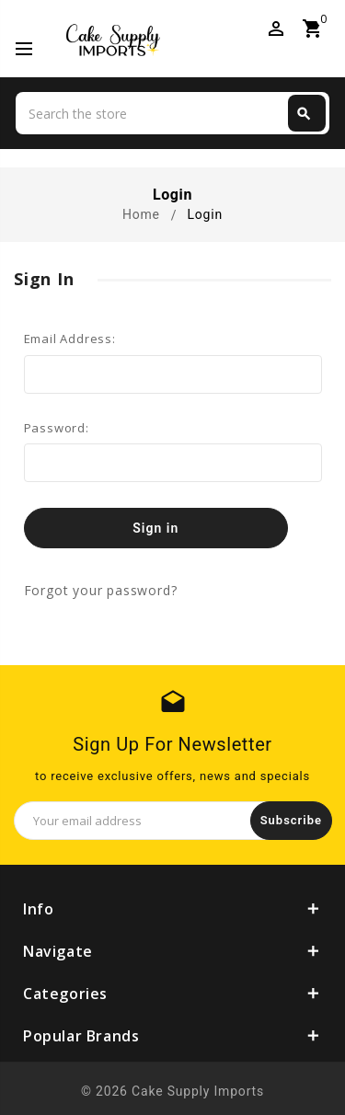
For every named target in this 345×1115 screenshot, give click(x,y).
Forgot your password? (101, 590)
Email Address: (70, 338)
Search (303, 114)
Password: (56, 428)
